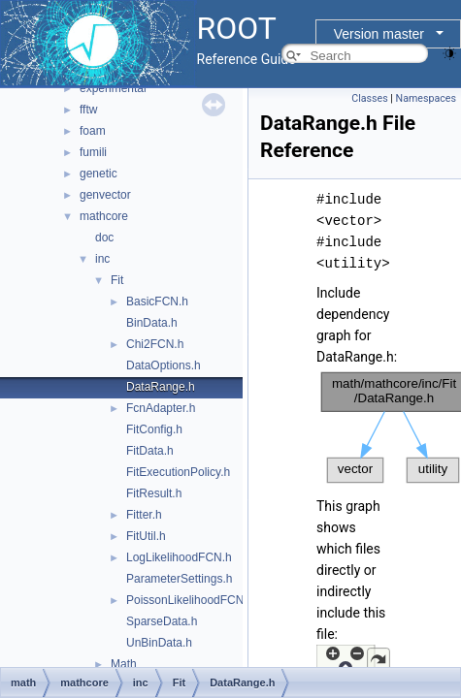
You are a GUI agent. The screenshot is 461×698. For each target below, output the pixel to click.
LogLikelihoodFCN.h (179, 557)
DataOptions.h (163, 365)
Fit (117, 280)
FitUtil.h (146, 536)
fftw (88, 109)
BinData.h (152, 323)
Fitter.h (144, 515)
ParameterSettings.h (179, 579)
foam (93, 131)
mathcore (104, 216)
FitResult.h (153, 493)
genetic (98, 173)
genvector (105, 195)
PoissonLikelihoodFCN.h (189, 600)
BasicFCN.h (157, 301)
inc (102, 259)
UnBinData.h (159, 643)
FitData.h (150, 451)
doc (104, 237)
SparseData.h (161, 621)
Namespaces (426, 98)
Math (124, 664)
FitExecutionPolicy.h (178, 472)
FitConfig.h (154, 429)
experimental (113, 88)
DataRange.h (160, 387)
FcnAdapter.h (160, 408)
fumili (93, 152)
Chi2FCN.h (154, 344)
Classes (369, 98)
